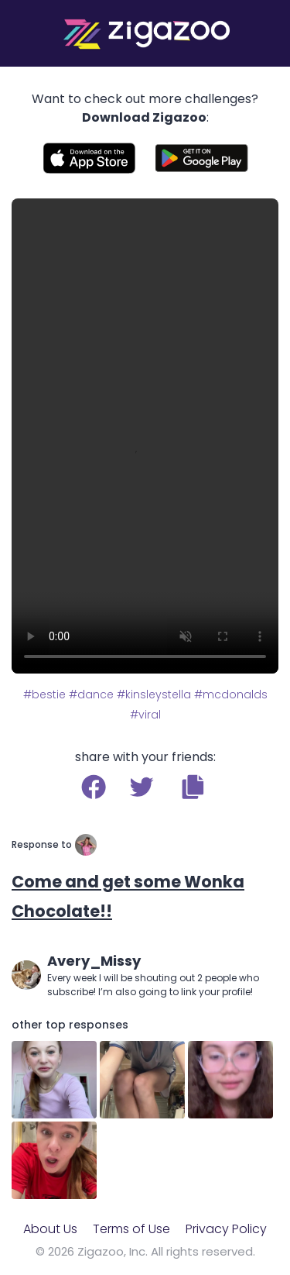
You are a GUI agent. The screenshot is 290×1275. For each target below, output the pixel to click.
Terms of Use (131, 1229)
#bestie (44, 694)
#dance (91, 694)
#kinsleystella (154, 694)
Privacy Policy (226, 1229)
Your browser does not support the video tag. (145, 436)
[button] (193, 787)
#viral (145, 714)
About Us (50, 1229)
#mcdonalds (231, 694)
